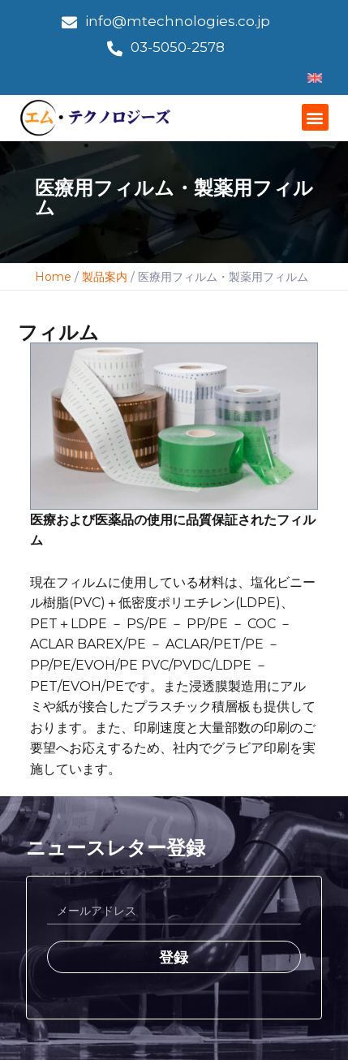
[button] (315, 117)
